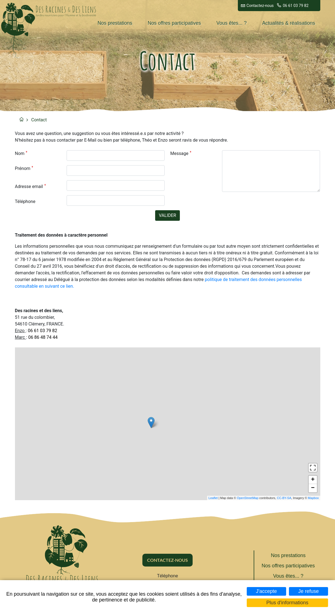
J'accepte (266, 591)
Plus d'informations (287, 602)
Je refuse (308, 591)
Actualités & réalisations (288, 23)
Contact (39, 119)
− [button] (312, 488)
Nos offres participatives (174, 23)
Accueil (21, 119)
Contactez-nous (260, 5)
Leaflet (213, 498)
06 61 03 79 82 (296, 5)
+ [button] (312, 480)
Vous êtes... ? (231, 23)
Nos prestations (114, 23)
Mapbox (313, 498)
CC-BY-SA (284, 498)
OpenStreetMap (247, 498)
